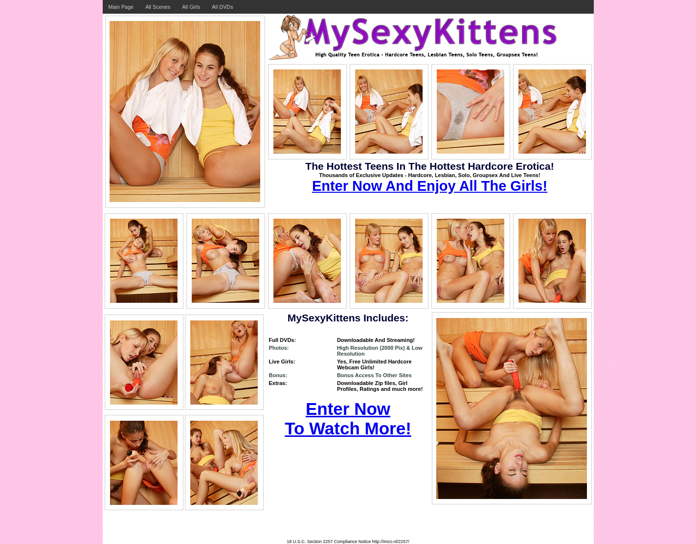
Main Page (121, 7)
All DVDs (222, 7)
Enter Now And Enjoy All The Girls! (429, 186)
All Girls (191, 7)
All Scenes (157, 7)
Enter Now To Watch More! (348, 418)
